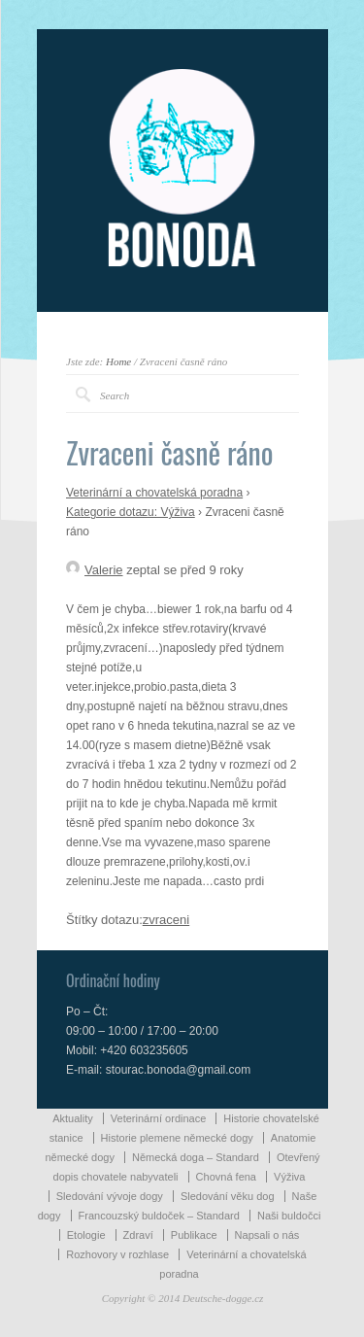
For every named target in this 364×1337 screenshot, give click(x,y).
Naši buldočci (288, 1215)
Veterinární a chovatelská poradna (154, 492)
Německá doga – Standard (195, 1157)
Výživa (289, 1177)
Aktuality (72, 1118)
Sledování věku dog (228, 1196)
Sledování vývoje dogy (109, 1196)
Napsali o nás (267, 1235)
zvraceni (166, 919)
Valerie (94, 570)
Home (118, 361)
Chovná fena (226, 1177)
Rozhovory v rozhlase (117, 1254)
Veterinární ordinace (158, 1118)
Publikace (194, 1235)
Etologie (86, 1235)
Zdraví (138, 1235)
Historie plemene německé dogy (177, 1138)
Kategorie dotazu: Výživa (130, 512)
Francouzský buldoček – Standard (159, 1215)
